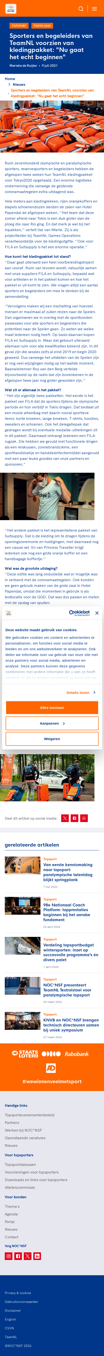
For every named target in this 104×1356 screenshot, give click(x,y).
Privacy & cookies (18, 1293)
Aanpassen (52, 723)
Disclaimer (13, 1310)
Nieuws (19, 84)
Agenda (11, 1214)
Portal (10, 1221)
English (10, 1319)
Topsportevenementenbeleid (29, 1114)
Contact (11, 1236)
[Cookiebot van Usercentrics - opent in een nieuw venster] (69, 613)
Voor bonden (15, 1196)
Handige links (16, 1105)
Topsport (19, 25)
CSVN (9, 1328)
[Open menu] (93, 9)
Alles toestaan (52, 708)
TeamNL (11, 1337)
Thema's (12, 1206)
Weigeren (52, 739)
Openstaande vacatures (25, 1137)
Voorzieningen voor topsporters (32, 1172)
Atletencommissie (20, 1187)
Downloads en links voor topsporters (36, 1179)
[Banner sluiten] (97, 613)
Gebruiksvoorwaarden (21, 1302)
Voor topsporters (19, 1155)
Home (10, 78)
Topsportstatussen (20, 1164)
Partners (12, 1122)
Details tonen (78, 692)
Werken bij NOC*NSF (23, 1130)
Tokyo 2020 (42, 25)
